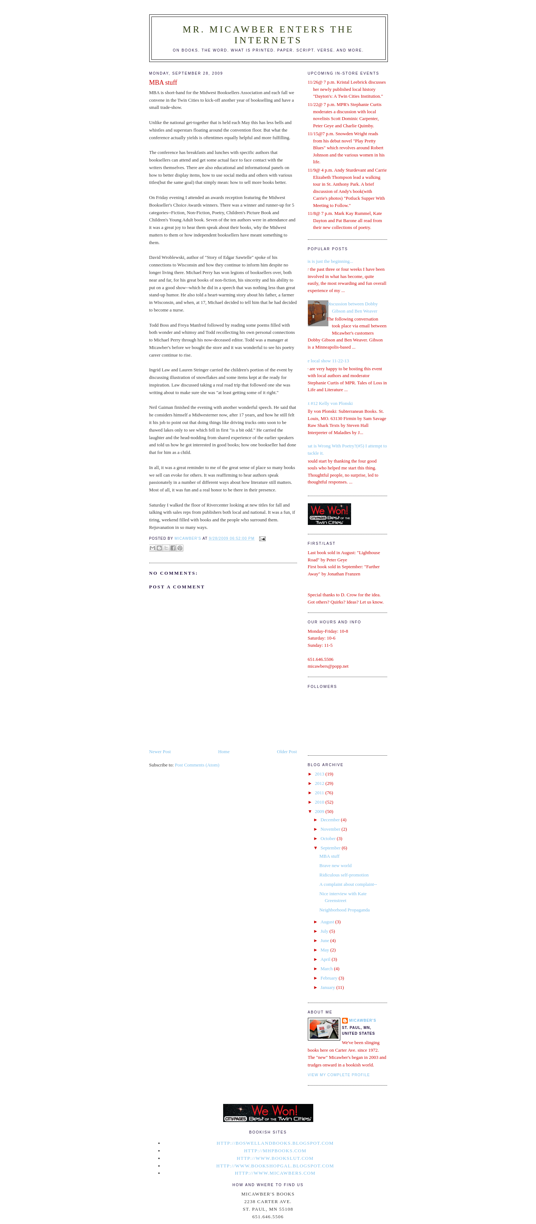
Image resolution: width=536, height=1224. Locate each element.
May (325, 950)
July (324, 931)
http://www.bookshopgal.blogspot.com (275, 1165)
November (330, 829)
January (328, 987)
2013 (320, 774)
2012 (320, 783)
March (327, 968)
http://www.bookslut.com (275, 1158)
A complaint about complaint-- (348, 884)
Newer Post (160, 751)
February (329, 978)
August (327, 921)
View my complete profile (339, 1075)
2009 (320, 811)
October (328, 838)
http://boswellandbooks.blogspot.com (275, 1143)
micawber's (363, 1020)
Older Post (287, 751)
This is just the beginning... (327, 261)
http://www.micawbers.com (275, 1173)
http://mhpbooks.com (275, 1150)
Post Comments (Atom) (197, 765)
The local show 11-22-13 (325, 360)
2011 (320, 792)
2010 (320, 802)
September (331, 847)
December (330, 819)
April (326, 959)
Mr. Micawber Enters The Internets (268, 34)
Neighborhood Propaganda (344, 910)
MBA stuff (329, 856)
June (325, 940)
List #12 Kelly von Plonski (327, 403)
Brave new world (335, 865)
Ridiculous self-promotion (344, 875)
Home (224, 751)
